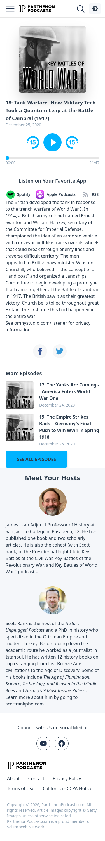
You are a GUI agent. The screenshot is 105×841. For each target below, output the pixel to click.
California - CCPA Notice (67, 788)
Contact (36, 778)
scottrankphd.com (25, 704)
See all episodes (36, 459)
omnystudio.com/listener (40, 323)
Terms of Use (20, 788)
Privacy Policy (67, 778)
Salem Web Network (25, 827)
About (13, 778)
